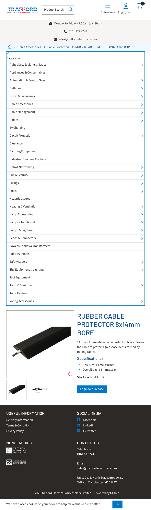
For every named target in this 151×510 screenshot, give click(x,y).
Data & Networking (22, 167)
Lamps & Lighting (21, 230)
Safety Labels (18, 262)
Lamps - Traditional (22, 222)
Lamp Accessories (21, 214)
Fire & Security (19, 175)
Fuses (13, 191)
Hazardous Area (20, 199)
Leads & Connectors (23, 238)
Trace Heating (18, 293)
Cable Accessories (29, 47)
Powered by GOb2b (106, 493)
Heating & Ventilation (23, 207)
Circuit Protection (21, 136)
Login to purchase (92, 389)
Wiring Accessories (22, 301)
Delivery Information (19, 420)
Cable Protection (58, 47)
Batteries (15, 88)
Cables (14, 120)
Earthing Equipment (23, 151)
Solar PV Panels (19, 254)
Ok (117, 504)
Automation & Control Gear (27, 80)
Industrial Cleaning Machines (29, 159)
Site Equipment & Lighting (27, 270)
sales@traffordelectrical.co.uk (77, 39)
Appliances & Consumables (27, 73)
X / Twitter (86, 431)
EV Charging (17, 128)
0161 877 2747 (78, 31)
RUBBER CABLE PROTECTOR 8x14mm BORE (103, 47)
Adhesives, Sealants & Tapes (28, 65)
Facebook (86, 420)
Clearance (16, 143)
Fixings (14, 183)
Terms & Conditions (19, 425)
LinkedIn (86, 425)
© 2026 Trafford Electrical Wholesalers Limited (61, 493)
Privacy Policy (15, 431)
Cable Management (22, 112)
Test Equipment (20, 277)
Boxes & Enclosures (22, 96)
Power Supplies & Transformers (30, 246)
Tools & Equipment (22, 285)
